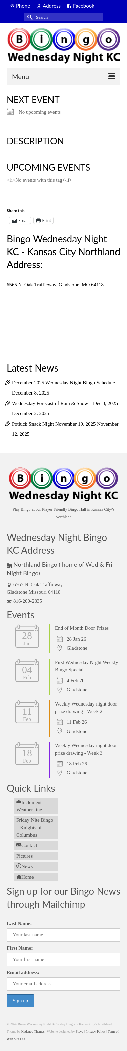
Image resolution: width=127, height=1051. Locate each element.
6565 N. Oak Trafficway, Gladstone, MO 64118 (55, 284)
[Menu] (63, 76)
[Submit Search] (29, 17)
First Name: (20, 948)
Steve (79, 1031)
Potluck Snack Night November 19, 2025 (54, 424)
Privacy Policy (96, 1031)
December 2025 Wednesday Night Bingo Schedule (63, 382)
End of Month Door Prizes (82, 628)
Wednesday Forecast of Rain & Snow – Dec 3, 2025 (65, 403)
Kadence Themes (33, 1031)
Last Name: (19, 923)
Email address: (23, 972)
